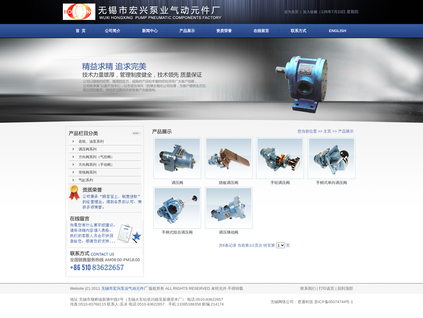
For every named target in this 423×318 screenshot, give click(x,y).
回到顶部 (345, 288)
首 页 (79, 31)
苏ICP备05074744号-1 (333, 302)
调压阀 (177, 182)
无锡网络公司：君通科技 (291, 302)
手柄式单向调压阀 (331, 182)
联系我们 (308, 288)
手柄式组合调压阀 (177, 232)
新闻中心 (150, 31)
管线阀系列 (88, 172)
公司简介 (112, 31)
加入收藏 (310, 12)
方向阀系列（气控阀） (96, 157)
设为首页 (291, 12)
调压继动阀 (228, 232)
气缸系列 (86, 180)
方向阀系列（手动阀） (96, 165)
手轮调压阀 (280, 182)
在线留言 (261, 31)
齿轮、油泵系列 (91, 141)
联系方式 (298, 31)
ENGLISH (337, 31)
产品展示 (187, 31)
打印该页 (326, 288)
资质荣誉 (224, 31)
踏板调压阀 (228, 182)
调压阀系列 (88, 149)
